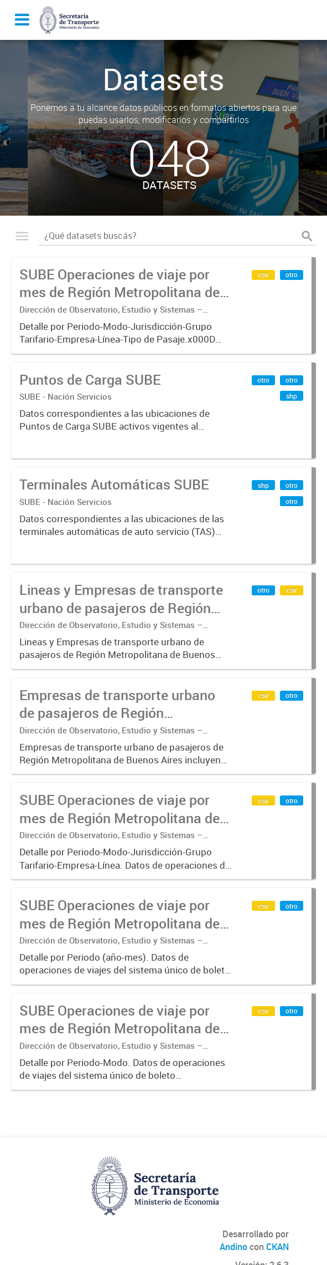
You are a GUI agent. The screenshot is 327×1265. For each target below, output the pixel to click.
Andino (233, 1247)
